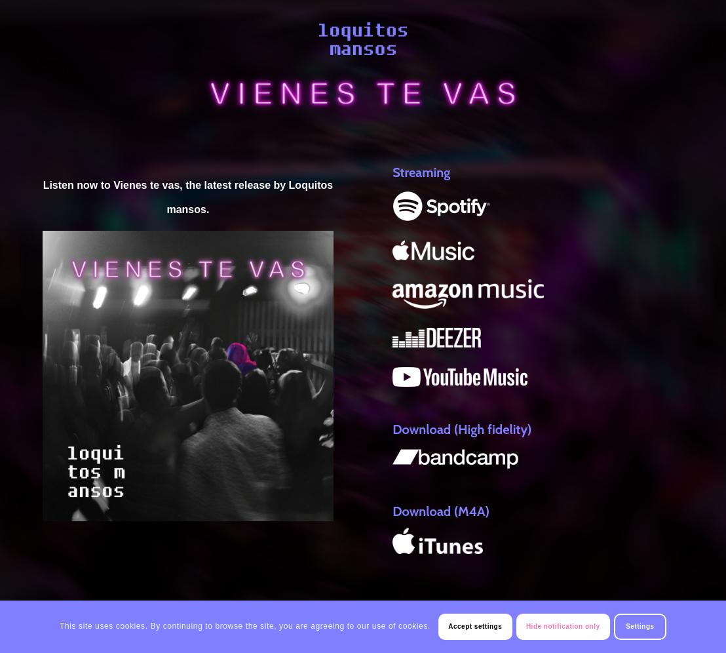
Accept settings (475, 626)
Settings (640, 626)
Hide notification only (563, 626)
